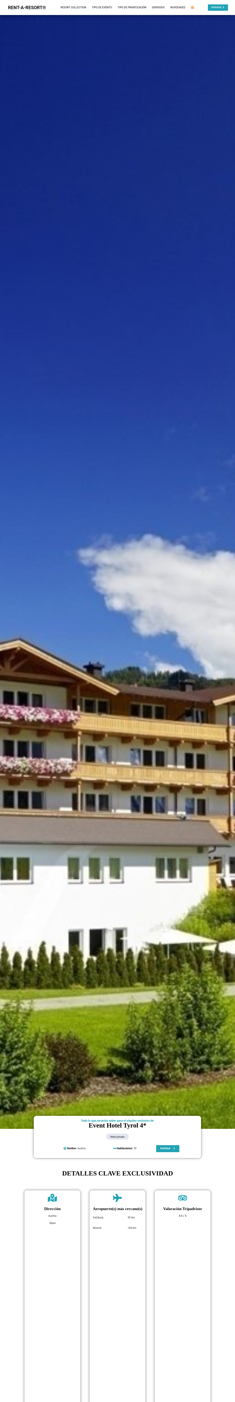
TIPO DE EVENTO (102, 7)
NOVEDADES (177, 7)
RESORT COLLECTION (73, 7)
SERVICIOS (158, 7)
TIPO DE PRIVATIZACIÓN (132, 7)
